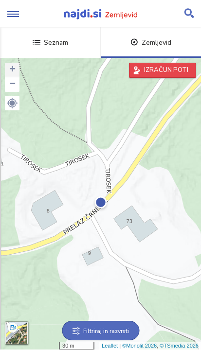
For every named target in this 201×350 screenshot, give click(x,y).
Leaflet (110, 346)
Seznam (50, 42)
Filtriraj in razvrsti (100, 331)
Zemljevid (150, 42)
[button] (12, 103)
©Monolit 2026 (139, 346)
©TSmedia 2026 (179, 346)
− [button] (12, 84)
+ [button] (12, 70)
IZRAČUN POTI (166, 70)
